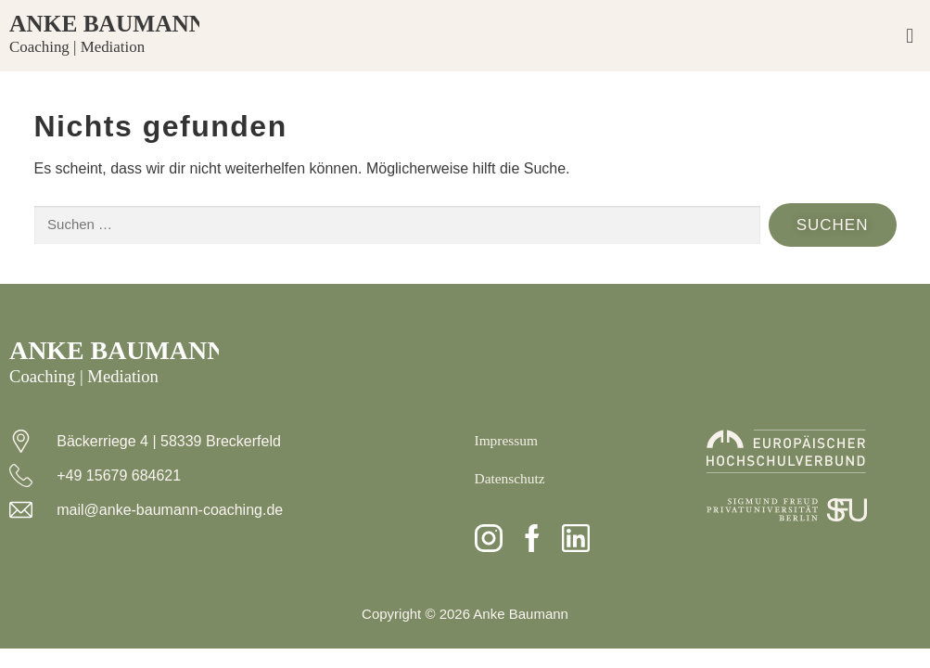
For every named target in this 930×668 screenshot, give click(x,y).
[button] (910, 36)
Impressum (508, 440)
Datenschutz (511, 478)
